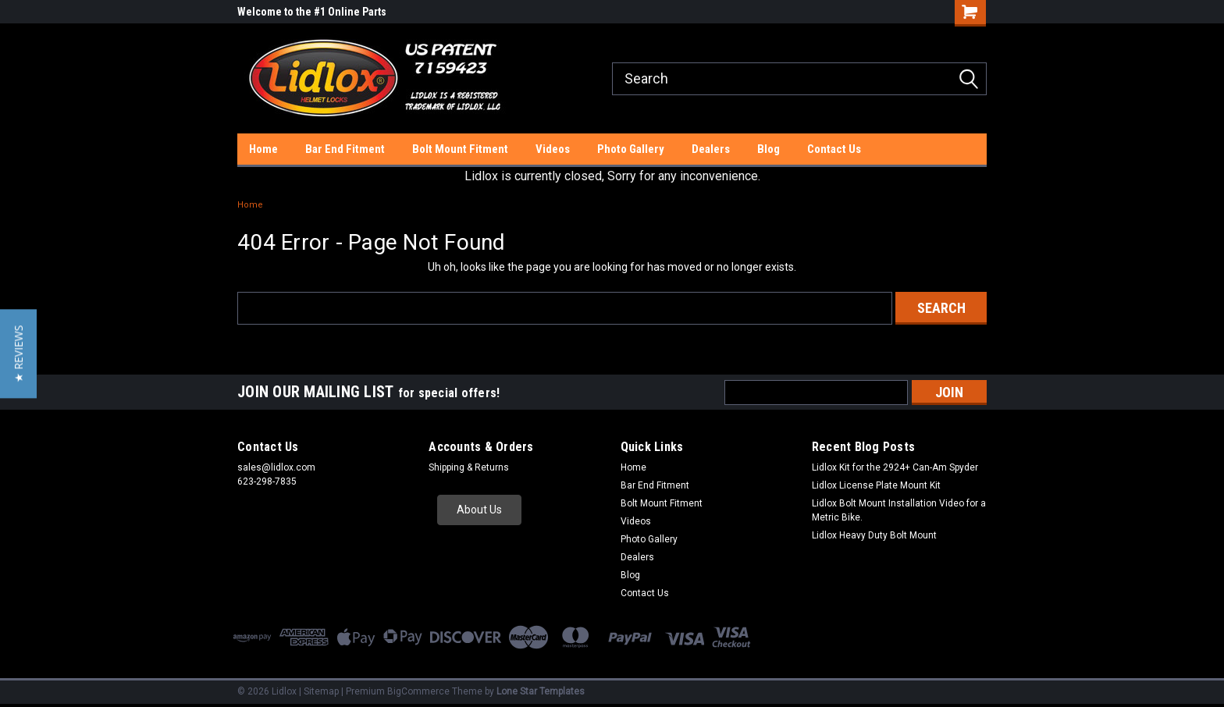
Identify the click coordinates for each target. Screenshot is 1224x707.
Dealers (711, 149)
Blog (768, 149)
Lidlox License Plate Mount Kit (876, 485)
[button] (479, 510)
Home (263, 149)
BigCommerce (418, 691)
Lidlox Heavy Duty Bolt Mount (874, 535)
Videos (553, 149)
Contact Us (834, 149)
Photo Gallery (630, 149)
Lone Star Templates (540, 691)
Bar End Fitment (345, 149)
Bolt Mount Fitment (460, 149)
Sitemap (321, 691)
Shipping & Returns (469, 467)
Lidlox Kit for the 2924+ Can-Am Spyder (895, 467)
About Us (479, 509)
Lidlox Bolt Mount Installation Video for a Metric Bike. (899, 510)
